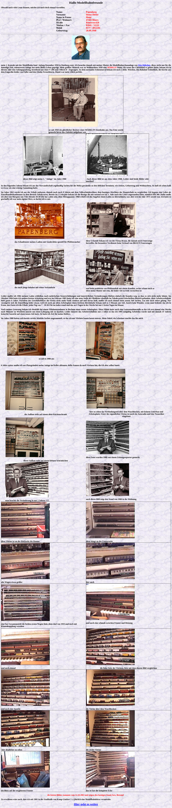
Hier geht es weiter (86, 804)
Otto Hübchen (144, 65)
